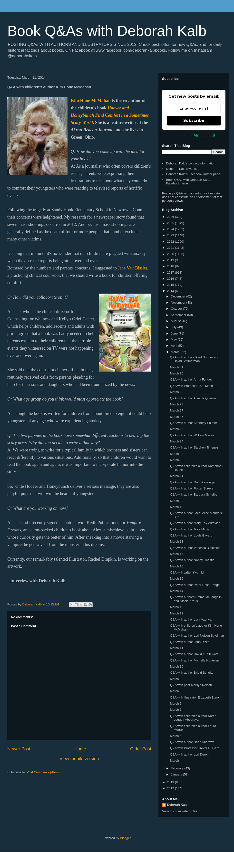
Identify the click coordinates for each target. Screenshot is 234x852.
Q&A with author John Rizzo (189, 642)
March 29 (176, 392)
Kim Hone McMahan (91, 100)
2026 (171, 217)
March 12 (176, 613)
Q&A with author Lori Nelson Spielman (197, 635)
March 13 (176, 607)
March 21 (176, 476)
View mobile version (79, 758)
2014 (171, 291)
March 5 (175, 736)
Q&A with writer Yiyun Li (187, 572)
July (174, 327)
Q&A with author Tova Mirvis (189, 529)
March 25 (176, 429)
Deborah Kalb (177, 804)
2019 (171, 260)
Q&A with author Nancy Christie (192, 560)
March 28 (176, 404)
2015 (171, 285)
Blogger (125, 838)
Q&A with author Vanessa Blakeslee (195, 548)
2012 (171, 788)
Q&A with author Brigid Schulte (191, 672)
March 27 (176, 410)
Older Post (140, 749)
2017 (171, 272)
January (177, 774)
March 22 (176, 460)
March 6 (175, 709)
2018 (171, 266)
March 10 (176, 666)
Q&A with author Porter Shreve (191, 488)
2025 (171, 223)
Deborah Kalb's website (182, 169)
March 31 (176, 367)
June (175, 333)
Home (80, 749)
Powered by (193, 135)
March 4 (175, 760)
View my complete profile (179, 811)
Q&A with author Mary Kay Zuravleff (195, 523)
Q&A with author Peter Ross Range (195, 585)
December (178, 296)
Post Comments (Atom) (43, 772)
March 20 (176, 501)
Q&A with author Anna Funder (191, 379)
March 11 (176, 648)
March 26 (176, 417)
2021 (171, 247)
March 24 (176, 441)
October (177, 308)
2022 (171, 241)
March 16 (176, 566)
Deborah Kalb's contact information (190, 163)
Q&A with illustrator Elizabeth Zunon (195, 697)
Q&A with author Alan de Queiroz (193, 398)
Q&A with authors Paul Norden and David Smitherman (194, 359)
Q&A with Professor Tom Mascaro (193, 386)
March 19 (176, 507)
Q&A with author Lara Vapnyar (191, 619)
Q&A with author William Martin (192, 435)
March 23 (176, 454)
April (174, 345)
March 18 (176, 541)
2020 (171, 254)
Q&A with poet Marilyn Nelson (191, 685)
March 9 (175, 679)
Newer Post (18, 749)
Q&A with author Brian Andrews (192, 742)
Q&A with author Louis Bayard (191, 535)
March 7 (175, 703)
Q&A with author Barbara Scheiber (194, 494)
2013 (171, 782)
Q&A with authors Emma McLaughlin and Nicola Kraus (196, 599)
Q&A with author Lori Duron (189, 754)
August (176, 321)
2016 (171, 278)
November (178, 302)
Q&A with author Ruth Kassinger (192, 482)
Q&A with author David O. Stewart (194, 654)
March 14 (176, 591)
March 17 (176, 554)
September (179, 315)
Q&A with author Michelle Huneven (194, 660)
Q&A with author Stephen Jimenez (194, 447)
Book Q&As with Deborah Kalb (106, 31)
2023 (171, 235)
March (176, 352)
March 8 (175, 691)
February (178, 768)
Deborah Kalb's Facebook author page (193, 174)
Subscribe (193, 120)
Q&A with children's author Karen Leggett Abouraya (193, 718)
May (174, 339)
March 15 (176, 578)
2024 (171, 229)
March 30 (176, 373)
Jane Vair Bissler (132, 268)
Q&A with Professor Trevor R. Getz (194, 748)
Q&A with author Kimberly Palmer (193, 423)
